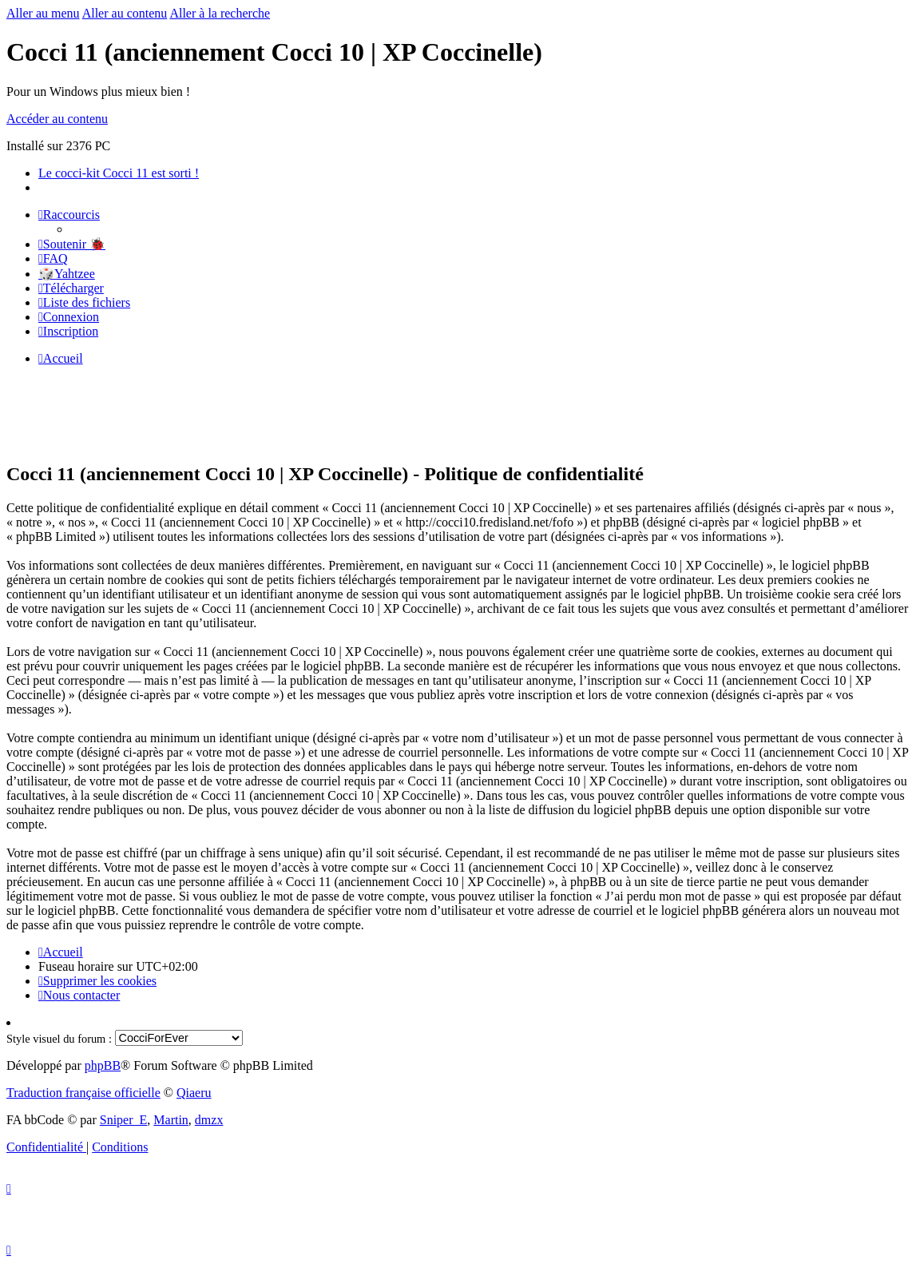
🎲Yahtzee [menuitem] (66, 273)
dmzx (209, 1120)
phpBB (103, 1065)
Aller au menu (43, 13)
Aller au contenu (125, 13)
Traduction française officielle (83, 1092)
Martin (170, 1120)
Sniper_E (124, 1120)
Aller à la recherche (219, 13)
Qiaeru (194, 1092)
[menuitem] (71, 244)
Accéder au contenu (57, 118)
